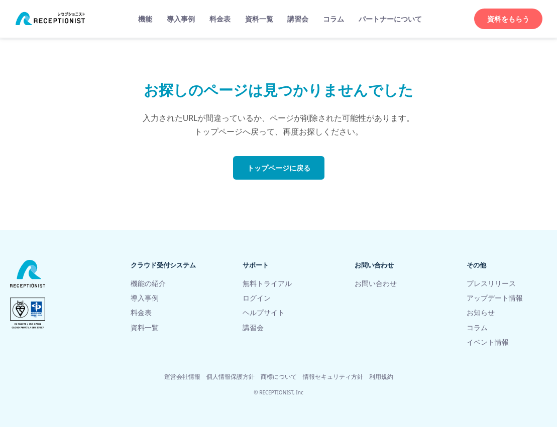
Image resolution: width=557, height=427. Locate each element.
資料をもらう (508, 19)
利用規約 (381, 376)
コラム (333, 19)
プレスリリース (491, 283)
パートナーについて (390, 19)
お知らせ (481, 312)
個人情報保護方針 (230, 376)
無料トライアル (267, 283)
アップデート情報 (495, 298)
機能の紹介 (148, 283)
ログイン (257, 298)
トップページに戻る (278, 168)
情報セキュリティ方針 (333, 376)
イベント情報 (488, 342)
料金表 (220, 19)
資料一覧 (259, 19)
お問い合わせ (376, 283)
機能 (145, 19)
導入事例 (181, 19)
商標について (279, 376)
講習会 (297, 19)
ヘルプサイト (264, 312)
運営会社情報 (182, 376)
